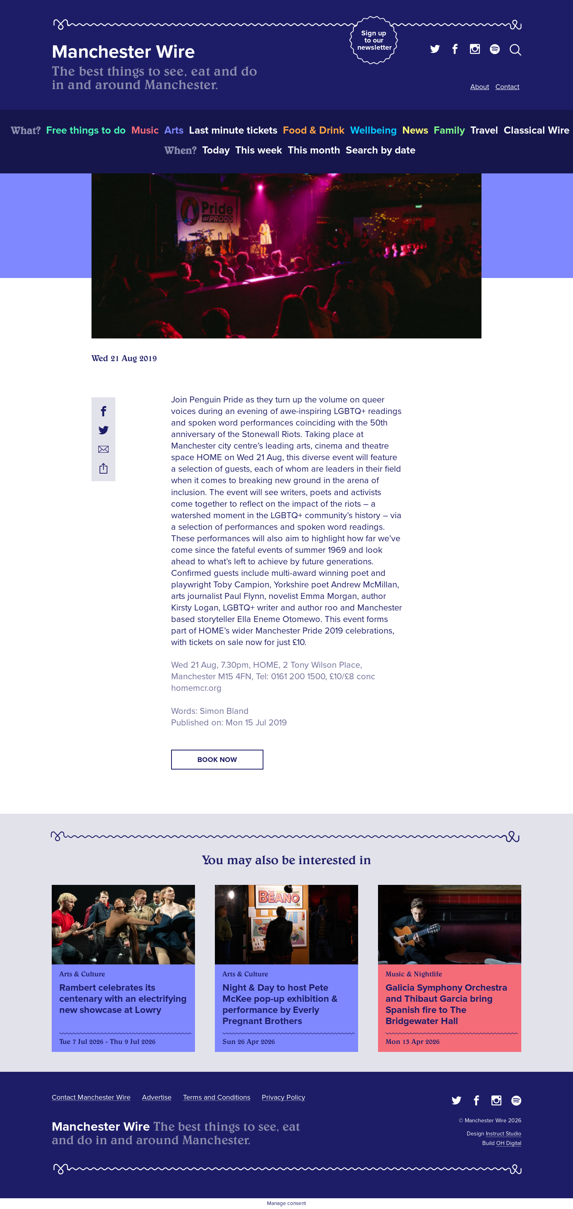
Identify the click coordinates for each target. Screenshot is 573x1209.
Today (216, 150)
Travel (484, 130)
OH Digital (508, 1143)
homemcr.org (196, 688)
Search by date (380, 150)
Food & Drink (314, 130)
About (479, 86)
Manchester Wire (123, 52)
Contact (507, 86)
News (415, 130)
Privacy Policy (283, 1097)
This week (258, 150)
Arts (173, 130)
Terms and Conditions (216, 1097)
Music (145, 130)
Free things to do (86, 130)
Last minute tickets (233, 130)
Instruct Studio (503, 1133)
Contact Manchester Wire (91, 1097)
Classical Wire (536, 130)
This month (314, 150)
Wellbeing (373, 130)
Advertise (157, 1097)
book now (217, 759)
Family (449, 130)
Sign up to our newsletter (374, 40)
